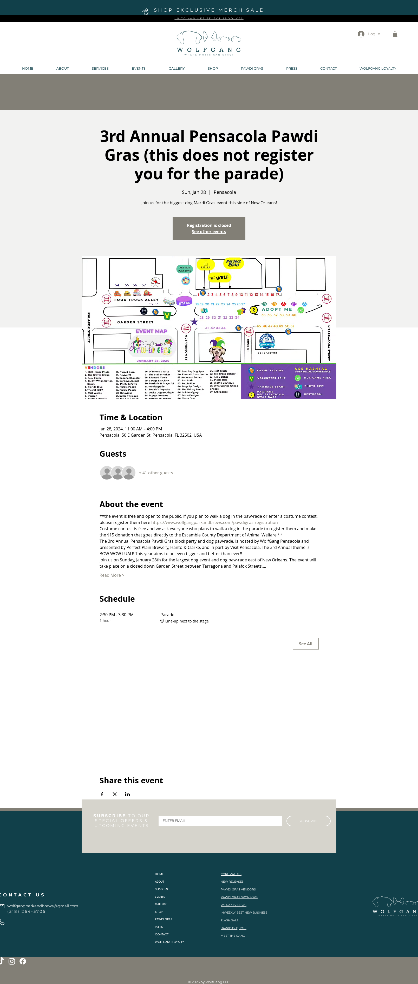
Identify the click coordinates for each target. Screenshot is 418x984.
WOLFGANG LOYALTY (169, 942)
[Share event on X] (114, 794)
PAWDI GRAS (163, 919)
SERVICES (161, 889)
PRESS (159, 927)
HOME (159, 874)
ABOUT (159, 882)
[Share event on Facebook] (102, 794)
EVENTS (160, 897)
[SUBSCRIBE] (308, 821)
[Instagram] (12, 961)
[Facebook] (22, 961)
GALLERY (161, 904)
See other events (209, 231)
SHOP (158, 912)
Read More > (112, 575)
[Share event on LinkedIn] (127, 794)
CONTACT (161, 934)
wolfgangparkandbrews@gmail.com (42, 905)
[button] (395, 34)
